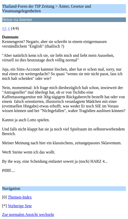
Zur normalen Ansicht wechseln (28, 214)
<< (4, 28)
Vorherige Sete (20, 206)
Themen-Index (20, 197)
